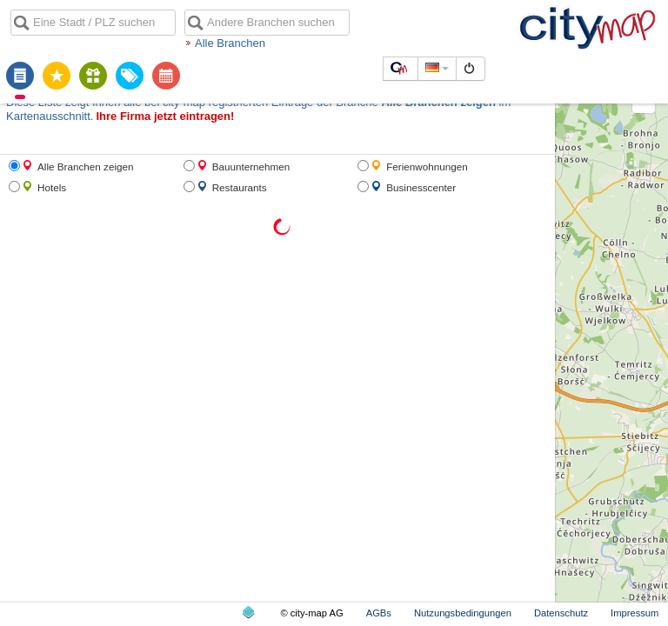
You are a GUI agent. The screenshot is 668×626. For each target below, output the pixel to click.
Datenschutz (561, 613)
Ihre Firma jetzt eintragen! (165, 116)
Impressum (634, 613)
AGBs (378, 613)
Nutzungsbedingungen (462, 613)
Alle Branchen (230, 43)
